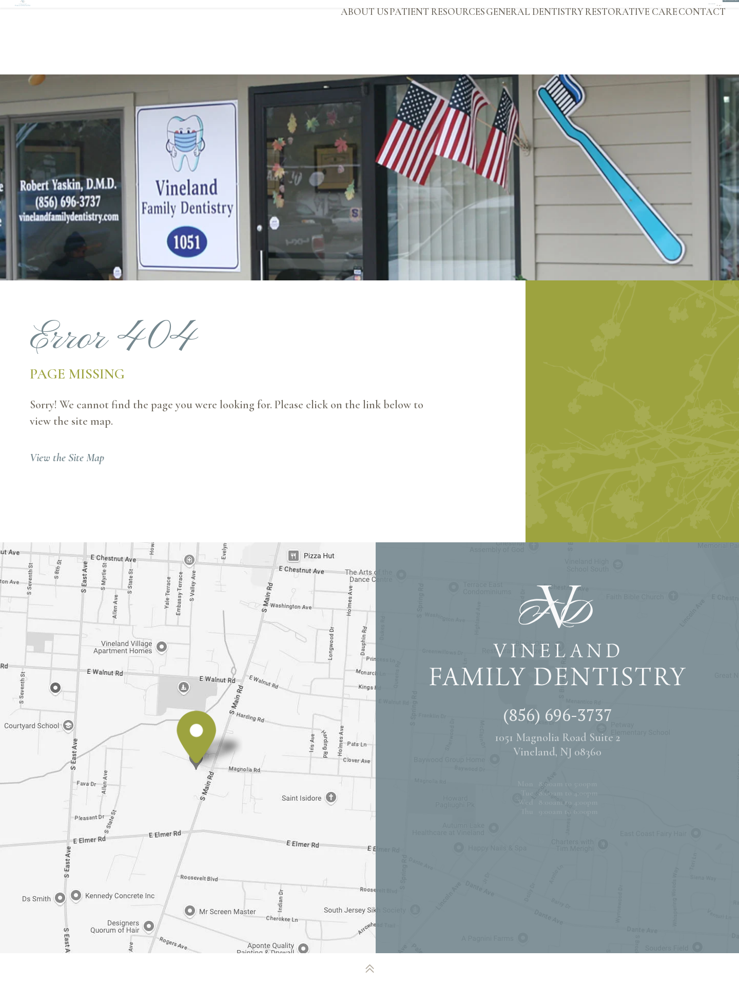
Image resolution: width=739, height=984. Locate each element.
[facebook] (540, 12)
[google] (558, 12)
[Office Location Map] (196, 755)
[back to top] (370, 968)
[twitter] (576, 12)
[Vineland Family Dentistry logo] (93, 37)
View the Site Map (67, 457)
